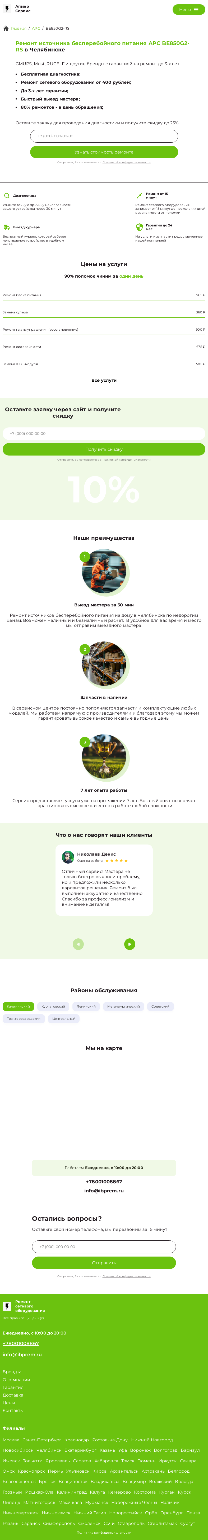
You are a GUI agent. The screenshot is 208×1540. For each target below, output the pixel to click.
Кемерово (119, 1492)
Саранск (30, 1523)
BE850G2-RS (58, 28)
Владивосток (73, 1481)
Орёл (151, 1512)
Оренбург (171, 1512)
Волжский (160, 1481)
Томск (128, 1460)
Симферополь (59, 1523)
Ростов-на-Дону (110, 1439)
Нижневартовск (21, 1512)
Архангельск (124, 1471)
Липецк (11, 1502)
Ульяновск (77, 1471)
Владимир (134, 1481)
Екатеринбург (80, 1450)
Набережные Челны (134, 1502)
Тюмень (146, 1460)
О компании (16, 1379)
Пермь (55, 1471)
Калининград (72, 1492)
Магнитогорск (39, 1502)
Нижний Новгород (152, 1439)
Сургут (187, 1523)
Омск (9, 1471)
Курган (167, 1492)
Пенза (193, 1512)
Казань (107, 1450)
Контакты (13, 1410)
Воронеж (140, 1450)
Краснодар (76, 1439)
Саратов (82, 1460)
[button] (129, 944)
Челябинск (48, 1450)
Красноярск (31, 1471)
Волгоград (165, 1450)
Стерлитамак (162, 1523)
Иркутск (168, 1460)
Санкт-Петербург (41, 1439)
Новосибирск (18, 1450)
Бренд (12, 1371)
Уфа (122, 1450)
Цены (9, 1402)
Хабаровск (106, 1460)
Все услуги (104, 380)
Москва (11, 1439)
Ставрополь (131, 1523)
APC (36, 28)
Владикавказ (105, 1481)
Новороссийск (125, 1512)
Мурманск (96, 1502)
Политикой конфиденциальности (127, 162)
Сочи (109, 1523)
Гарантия (13, 1387)
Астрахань (153, 1471)
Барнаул (190, 1450)
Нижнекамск (56, 1512)
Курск (184, 1492)
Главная (18, 28)
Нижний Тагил (89, 1512)
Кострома (145, 1492)
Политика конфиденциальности (104, 1532)
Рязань (10, 1523)
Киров (100, 1471)
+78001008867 (104, 1182)
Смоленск (89, 1523)
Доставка (13, 1395)
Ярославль (58, 1460)
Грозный (12, 1492)
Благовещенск (19, 1481)
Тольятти (33, 1460)
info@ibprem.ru (104, 1191)
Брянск (47, 1481)
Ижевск (11, 1460)
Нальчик (169, 1502)
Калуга (97, 1492)
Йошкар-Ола (39, 1492)
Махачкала (70, 1502)
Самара (188, 1460)
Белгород (178, 1471)
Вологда (184, 1481)
